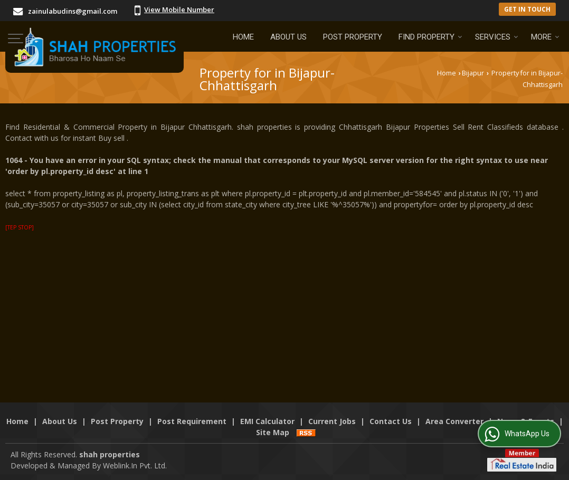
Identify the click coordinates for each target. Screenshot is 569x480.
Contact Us (390, 421)
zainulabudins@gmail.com (72, 11)
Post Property (352, 37)
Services (496, 37)
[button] (179, 9)
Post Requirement (191, 421)
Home (243, 37)
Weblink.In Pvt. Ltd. (135, 465)
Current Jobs (332, 421)
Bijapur (473, 73)
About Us (288, 37)
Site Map (272, 432)
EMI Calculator (267, 421)
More (545, 37)
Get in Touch (527, 9)
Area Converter (454, 421)
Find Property (430, 37)
